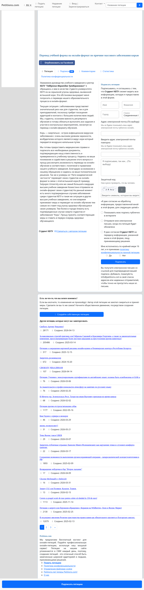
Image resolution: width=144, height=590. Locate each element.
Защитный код (108, 179)
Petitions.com (10, 5)
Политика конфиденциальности (57, 76)
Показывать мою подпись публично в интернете (122, 214)
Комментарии (86, 71)
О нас (46, 575)
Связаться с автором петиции (71, 231)
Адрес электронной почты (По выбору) (120, 121)
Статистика (107, 71)
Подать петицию (40, 5)
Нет (124, 255)
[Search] (121, 5)
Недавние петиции (57, 5)
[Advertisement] (90, 32)
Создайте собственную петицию (71, 314)
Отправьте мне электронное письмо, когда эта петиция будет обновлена (120, 223)
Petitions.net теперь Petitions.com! (60, 572)
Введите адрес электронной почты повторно (118, 141)
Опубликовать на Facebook (56, 62)
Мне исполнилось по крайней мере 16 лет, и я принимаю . (120, 249)
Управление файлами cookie (58, 568)
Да (110, 255)
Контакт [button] (99, 3)
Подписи (65, 71)
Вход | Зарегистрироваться (79, 5)
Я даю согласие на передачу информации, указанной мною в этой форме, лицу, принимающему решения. (121, 237)
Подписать (120, 261)
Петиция (47, 71)
